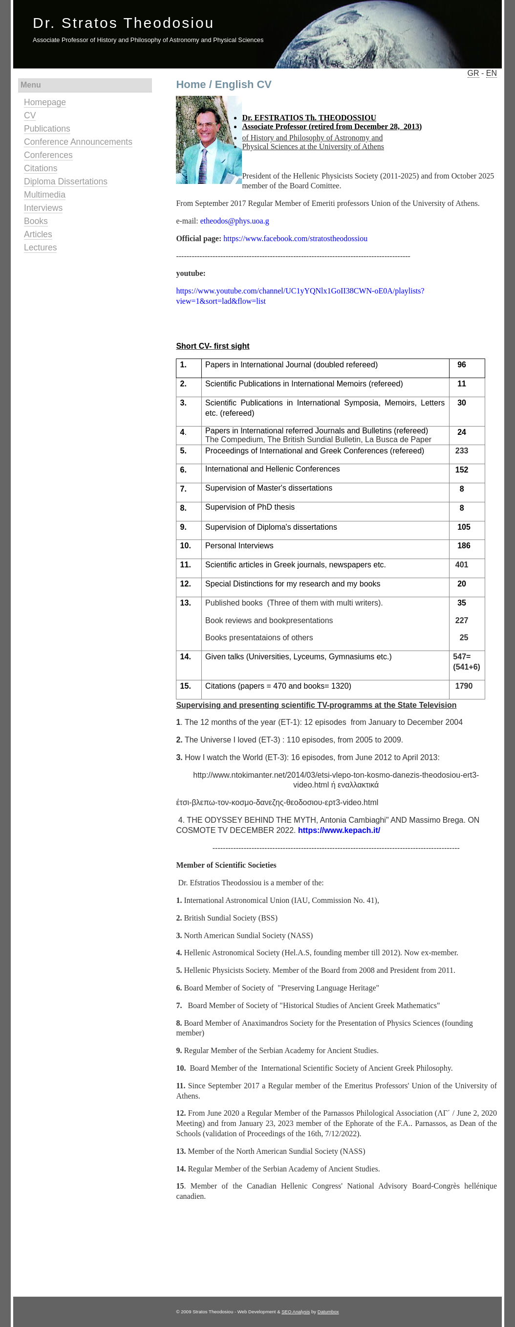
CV (30, 115)
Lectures (40, 247)
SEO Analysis (295, 1311)
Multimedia (44, 195)
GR (473, 73)
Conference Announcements (78, 142)
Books (36, 221)
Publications (47, 129)
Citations (40, 168)
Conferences (48, 155)
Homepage (45, 102)
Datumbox (328, 1311)
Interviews (43, 208)
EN (491, 73)
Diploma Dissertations (65, 181)
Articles (38, 234)
